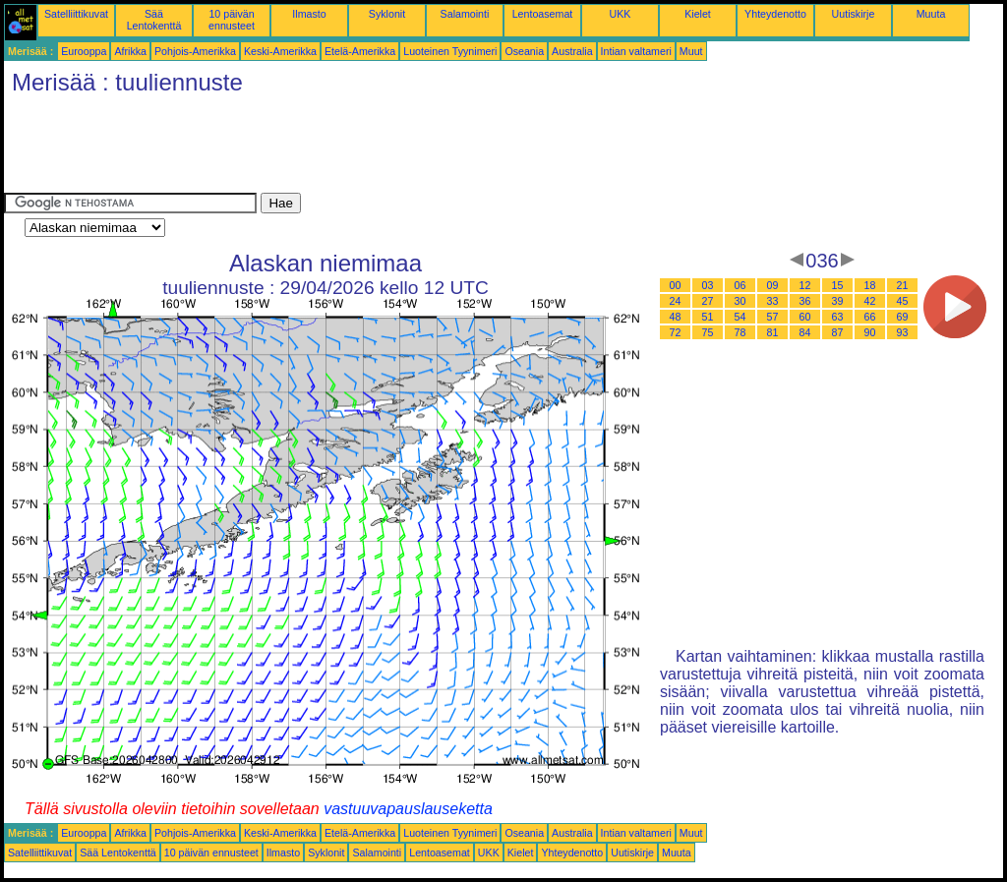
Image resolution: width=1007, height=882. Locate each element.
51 (708, 317)
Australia (572, 51)
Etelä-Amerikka (360, 51)
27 (708, 301)
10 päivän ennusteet (231, 19)
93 (903, 332)
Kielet (697, 14)
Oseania (524, 51)
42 (870, 301)
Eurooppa (83, 51)
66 (870, 317)
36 (805, 301)
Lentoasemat (542, 14)
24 (675, 301)
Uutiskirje (853, 14)
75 (708, 332)
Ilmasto (309, 14)
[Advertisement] (362, 148)
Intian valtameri (636, 51)
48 (675, 317)
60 (805, 317)
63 (838, 317)
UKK (620, 14)
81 (773, 332)
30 (740, 301)
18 (870, 285)
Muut (691, 51)
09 (773, 285)
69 (903, 317)
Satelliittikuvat (76, 14)
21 (903, 285)
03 (708, 285)
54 (740, 317)
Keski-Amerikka (280, 51)
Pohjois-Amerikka (195, 51)
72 (675, 332)
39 (838, 301)
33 (773, 301)
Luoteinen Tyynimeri (450, 51)
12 (805, 285)
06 (740, 285)
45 (903, 301)
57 (773, 317)
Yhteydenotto (775, 14)
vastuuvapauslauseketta (408, 808)
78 (740, 332)
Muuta (931, 14)
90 (870, 332)
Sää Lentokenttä (154, 19)
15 (838, 285)
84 (805, 332)
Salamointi (465, 14)
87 (838, 332)
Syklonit (387, 14)
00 (675, 285)
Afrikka (130, 51)
